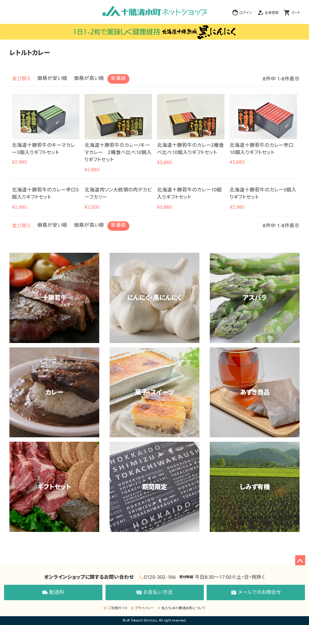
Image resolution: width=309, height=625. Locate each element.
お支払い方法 (154, 592)
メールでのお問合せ (256, 592)
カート (295, 12)
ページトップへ (300, 560)
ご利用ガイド (115, 608)
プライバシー (142, 608)
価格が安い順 (52, 78)
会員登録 (272, 12)
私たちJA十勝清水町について (181, 608)
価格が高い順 (89, 78)
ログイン (245, 12)
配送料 (53, 592)
